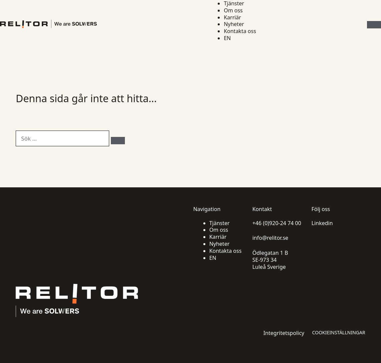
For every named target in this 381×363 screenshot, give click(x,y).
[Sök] (118, 140)
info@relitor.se (270, 237)
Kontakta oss (240, 31)
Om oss (233, 10)
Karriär (232, 17)
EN (227, 38)
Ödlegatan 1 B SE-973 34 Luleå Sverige (270, 259)
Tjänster (234, 3)
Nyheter (234, 24)
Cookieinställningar (338, 333)
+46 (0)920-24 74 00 (276, 223)
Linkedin (322, 223)
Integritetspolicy (284, 333)
